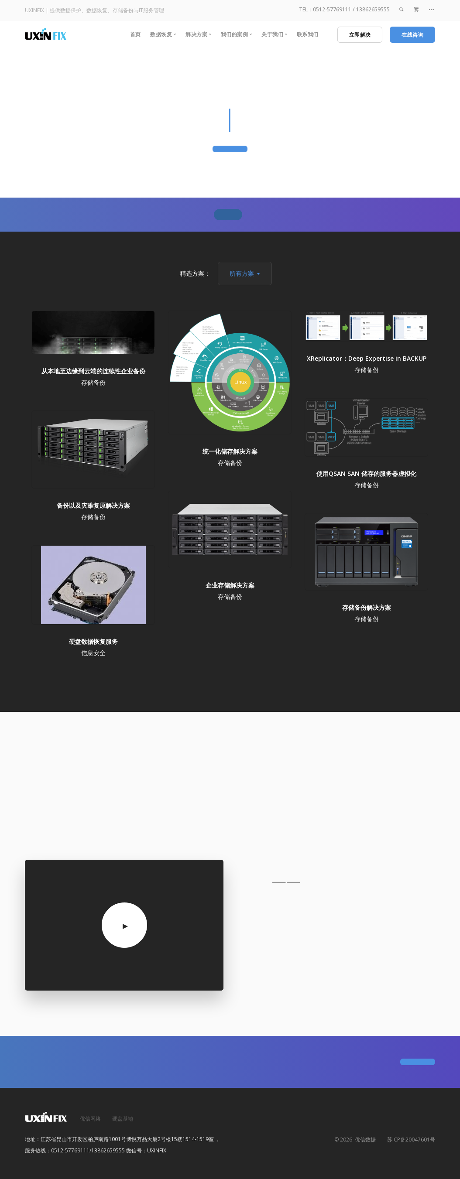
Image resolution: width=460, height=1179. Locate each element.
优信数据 (364, 1139)
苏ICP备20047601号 (411, 1139)
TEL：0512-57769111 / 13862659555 (344, 9)
